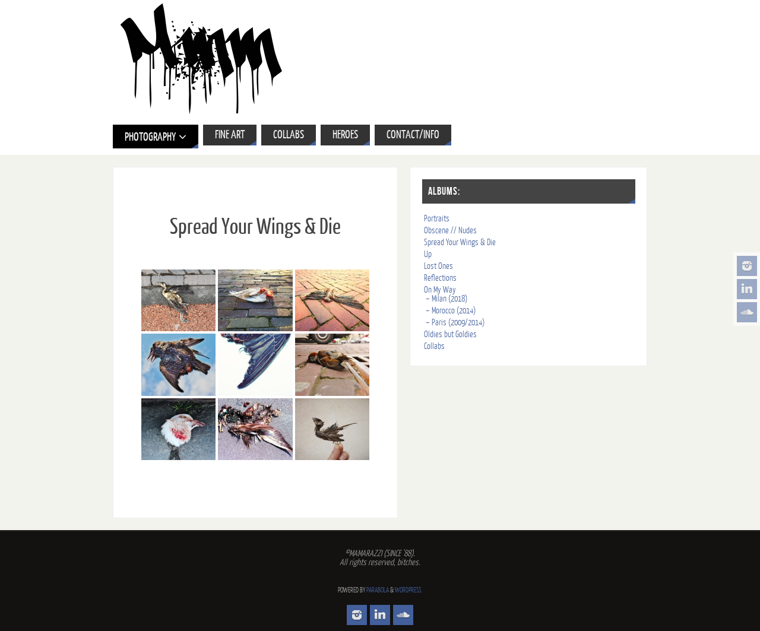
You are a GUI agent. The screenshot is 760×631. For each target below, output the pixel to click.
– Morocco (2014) (451, 310)
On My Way (440, 290)
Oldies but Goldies (450, 334)
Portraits (436, 218)
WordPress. (408, 590)
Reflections (440, 278)
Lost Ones (438, 266)
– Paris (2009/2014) (455, 322)
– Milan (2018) (446, 298)
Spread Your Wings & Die (460, 242)
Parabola (377, 590)
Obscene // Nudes (450, 230)
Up (428, 254)
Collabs (434, 346)
